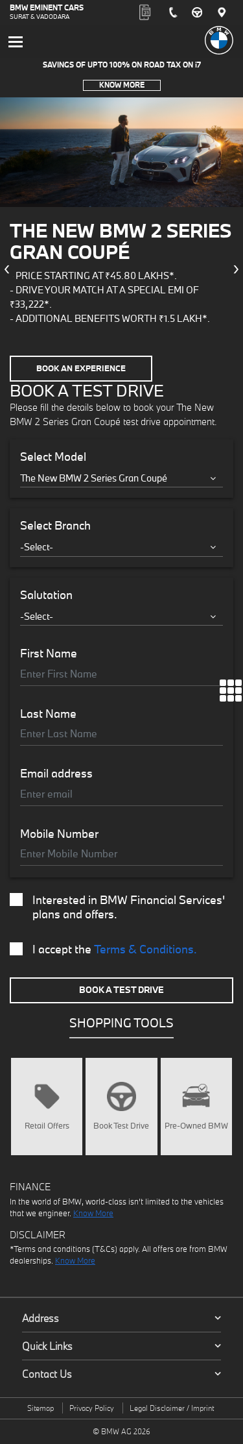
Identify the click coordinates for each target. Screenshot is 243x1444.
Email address (56, 773)
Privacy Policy (91, 1408)
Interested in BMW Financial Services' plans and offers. (117, 907)
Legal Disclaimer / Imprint (172, 1408)
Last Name (48, 714)
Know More (122, 85)
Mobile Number (59, 834)
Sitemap (40, 1408)
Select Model (53, 457)
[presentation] (6, 269)
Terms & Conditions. (145, 949)
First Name (48, 653)
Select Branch (55, 526)
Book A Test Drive (121, 990)
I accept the (103, 949)
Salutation (46, 595)
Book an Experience (81, 368)
